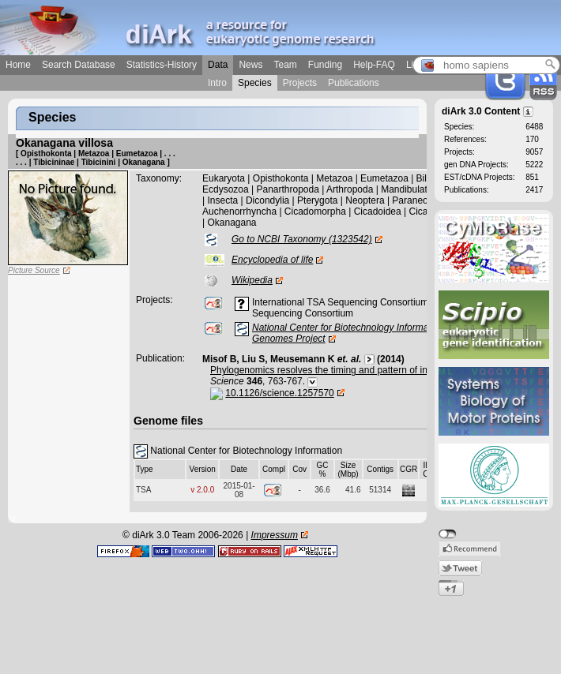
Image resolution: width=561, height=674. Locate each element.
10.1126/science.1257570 (279, 393)
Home (18, 64)
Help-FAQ (374, 64)
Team (284, 64)
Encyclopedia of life (272, 259)
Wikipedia (252, 280)
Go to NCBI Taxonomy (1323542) (302, 239)
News (250, 64)
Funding (325, 64)
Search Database (78, 64)
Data (218, 64)
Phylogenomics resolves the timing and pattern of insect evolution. (349, 370)
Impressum (274, 535)
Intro (217, 82)
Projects (300, 82)
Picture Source (34, 270)
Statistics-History (161, 64)
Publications (353, 82)
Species (255, 82)
